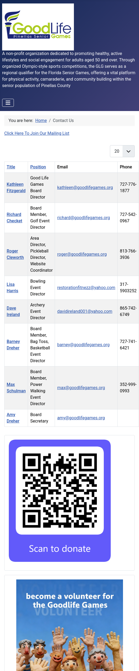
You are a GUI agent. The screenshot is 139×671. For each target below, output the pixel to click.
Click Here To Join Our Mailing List (36, 133)
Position (38, 166)
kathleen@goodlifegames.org (85, 187)
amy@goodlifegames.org (81, 417)
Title (11, 166)
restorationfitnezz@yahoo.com (86, 287)
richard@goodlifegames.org (83, 217)
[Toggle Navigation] (8, 103)
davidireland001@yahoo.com (84, 311)
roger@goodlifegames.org (82, 254)
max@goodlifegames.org (81, 387)
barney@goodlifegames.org (83, 344)
